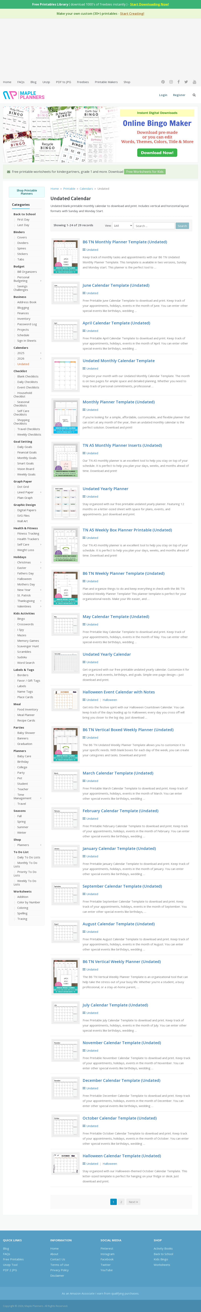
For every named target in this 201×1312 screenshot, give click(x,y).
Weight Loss (25, 550)
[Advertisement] (100, 48)
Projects (23, 329)
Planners (20, 751)
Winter (21, 832)
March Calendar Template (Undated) (118, 773)
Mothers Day (26, 584)
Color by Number (28, 902)
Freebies (83, 82)
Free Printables (13, 1259)
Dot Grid (23, 487)
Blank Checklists (27, 376)
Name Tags (25, 691)
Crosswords (25, 624)
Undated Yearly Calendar (107, 654)
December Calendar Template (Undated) (121, 1080)
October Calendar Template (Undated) (120, 1118)
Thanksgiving (26, 601)
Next (133, 1202)
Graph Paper (23, 481)
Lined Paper (25, 492)
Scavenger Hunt (28, 646)
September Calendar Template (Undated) (122, 886)
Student (22, 784)
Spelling (22, 913)
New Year (24, 590)
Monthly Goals (27, 458)
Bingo (21, 619)
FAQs (21, 82)
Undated (23, 364)
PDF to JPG (63, 82)
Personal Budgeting (21, 279)
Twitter (105, 1265)
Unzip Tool (10, 1265)
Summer (22, 827)
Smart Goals (25, 463)
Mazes (21, 635)
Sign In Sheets (26, 340)
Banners (22, 738)
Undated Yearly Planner (105, 488)
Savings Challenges (21, 288)
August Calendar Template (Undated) (119, 924)
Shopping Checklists (22, 421)
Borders (22, 675)
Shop (127, 82)
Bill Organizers (27, 272)
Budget (19, 266)
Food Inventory (27, 709)
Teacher (22, 789)
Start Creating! (132, 13)
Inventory (23, 318)
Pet (19, 778)
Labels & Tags (24, 670)
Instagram (107, 1254)
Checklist (20, 371)
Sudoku (22, 657)
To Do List (21, 852)
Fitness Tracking (28, 533)
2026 (20, 358)
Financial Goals (27, 452)
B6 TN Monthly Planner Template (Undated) (125, 241)
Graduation (24, 744)
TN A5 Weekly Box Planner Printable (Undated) (127, 530)
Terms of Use (59, 1265)
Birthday (23, 762)
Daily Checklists (27, 382)
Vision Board (25, 469)
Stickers (22, 254)
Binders (19, 232)
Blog (33, 82)
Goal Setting (23, 441)
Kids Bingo (161, 1259)
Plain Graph (25, 498)
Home (7, 82)
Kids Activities (24, 613)
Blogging (23, 307)
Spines (21, 248)
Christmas (24, 562)
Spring (21, 821)
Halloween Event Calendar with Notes (119, 692)
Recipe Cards (26, 720)
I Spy (20, 630)
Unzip (46, 82)
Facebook (106, 1259)
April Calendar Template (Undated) (116, 323)
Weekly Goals (26, 474)
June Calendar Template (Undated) (116, 285)
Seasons (20, 811)
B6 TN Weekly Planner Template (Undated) (123, 573)
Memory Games (28, 641)
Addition (22, 897)
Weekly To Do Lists (25, 882)
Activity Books (163, 1248)
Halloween (24, 579)
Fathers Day (25, 573)
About (54, 1254)
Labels (21, 686)
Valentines (24, 606)
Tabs (20, 259)
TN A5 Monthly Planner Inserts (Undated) (122, 445)
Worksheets (23, 891)
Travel (21, 804)
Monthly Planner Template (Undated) (119, 402)
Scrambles (24, 652)
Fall (19, 816)
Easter (21, 568)
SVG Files (23, 515)
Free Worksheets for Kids (145, 171)
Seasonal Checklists (21, 403)
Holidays (20, 557)
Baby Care (24, 756)
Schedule (23, 335)
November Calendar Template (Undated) (122, 1042)
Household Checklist (23, 394)
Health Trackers (28, 539)
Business (20, 297)
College (22, 767)
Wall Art (22, 521)
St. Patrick (24, 595)
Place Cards (25, 697)
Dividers (22, 243)
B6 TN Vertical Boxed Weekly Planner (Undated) (128, 729)
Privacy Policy (59, 1270)
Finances (23, 313)
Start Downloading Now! (149, 4)
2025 (20, 353)
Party (21, 773)
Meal (17, 704)
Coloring (22, 908)
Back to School (25, 214)
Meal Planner (26, 715)
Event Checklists (28, 387)
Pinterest (106, 1248)
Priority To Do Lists (25, 873)
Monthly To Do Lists (25, 864)
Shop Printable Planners (27, 192)
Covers (22, 237)
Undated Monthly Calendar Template (119, 360)
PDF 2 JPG (10, 1270)
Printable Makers (106, 82)
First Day (23, 219)
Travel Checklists (28, 429)
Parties (19, 727)
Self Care (23, 544)
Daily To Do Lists (28, 857)
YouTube (106, 1270)
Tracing (22, 919)
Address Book (26, 302)
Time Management (22, 796)
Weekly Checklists (29, 434)
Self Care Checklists (21, 412)
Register (179, 95)
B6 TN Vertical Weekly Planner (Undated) (122, 961)
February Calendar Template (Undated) (120, 810)
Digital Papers (26, 510)
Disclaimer (57, 1275)
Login (163, 95)
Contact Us (57, 1259)
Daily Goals (24, 447)
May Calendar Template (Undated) (116, 616)
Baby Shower (26, 733)
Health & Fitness (26, 528)
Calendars (21, 348)
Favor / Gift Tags (28, 680)
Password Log (27, 324)
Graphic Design (25, 505)
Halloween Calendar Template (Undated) (122, 1155)
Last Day (23, 225)
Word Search (26, 663)
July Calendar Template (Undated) (115, 1005)
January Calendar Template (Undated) (119, 848)
